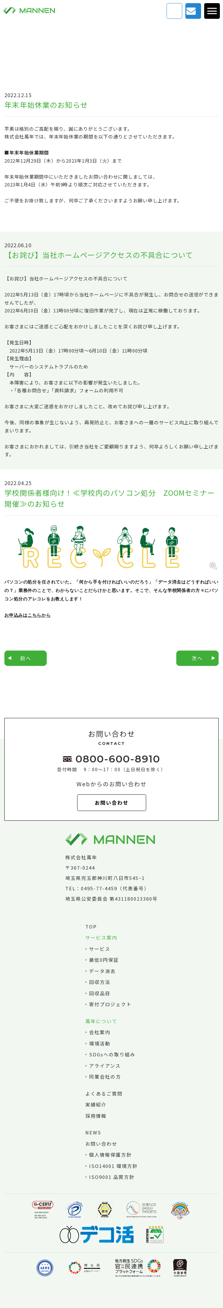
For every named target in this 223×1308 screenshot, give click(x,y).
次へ (197, 658)
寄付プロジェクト (110, 1004)
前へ (25, 658)
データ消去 (102, 971)
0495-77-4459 (99, 888)
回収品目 (99, 993)
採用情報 (96, 1115)
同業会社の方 (105, 1076)
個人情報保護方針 (110, 1154)
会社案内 (99, 1032)
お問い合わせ (191, 10)
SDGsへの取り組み (112, 1054)
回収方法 (99, 982)
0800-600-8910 (118, 759)
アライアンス (105, 1065)
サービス (99, 948)
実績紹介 (96, 1104)
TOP (91, 926)
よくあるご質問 (104, 1093)
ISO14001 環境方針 (113, 1166)
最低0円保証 (104, 959)
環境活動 (99, 1043)
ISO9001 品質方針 (112, 1177)
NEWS (93, 1132)
